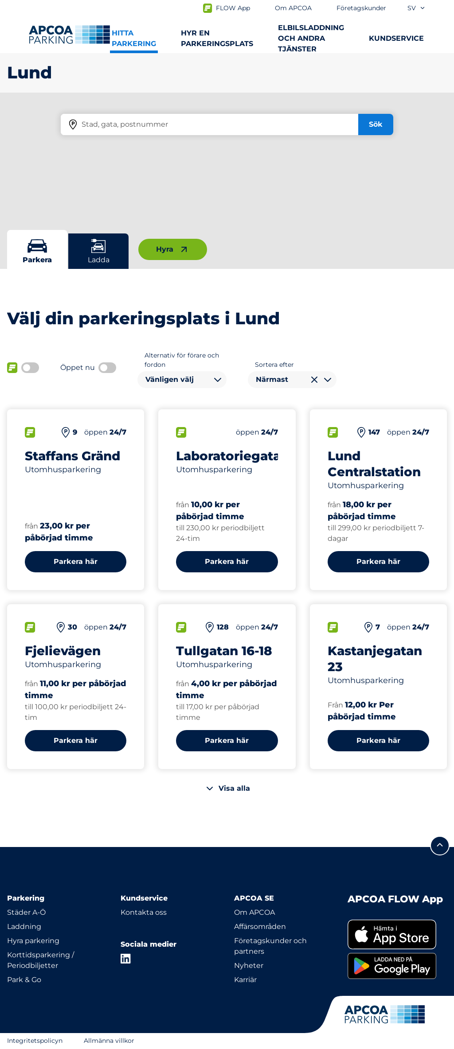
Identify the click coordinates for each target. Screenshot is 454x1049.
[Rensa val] (314, 379)
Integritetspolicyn (35, 1041)
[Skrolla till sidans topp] (440, 845)
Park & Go (24, 979)
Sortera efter (274, 365)
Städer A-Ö (26, 912)
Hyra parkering (33, 940)
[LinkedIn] (126, 958)
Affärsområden (260, 926)
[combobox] (182, 379)
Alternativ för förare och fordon (182, 360)
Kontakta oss (144, 912)
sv (416, 8)
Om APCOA (254, 912)
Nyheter (248, 965)
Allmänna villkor (109, 1041)
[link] (397, 934)
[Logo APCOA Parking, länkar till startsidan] (69, 34)
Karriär (245, 979)
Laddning (24, 926)
